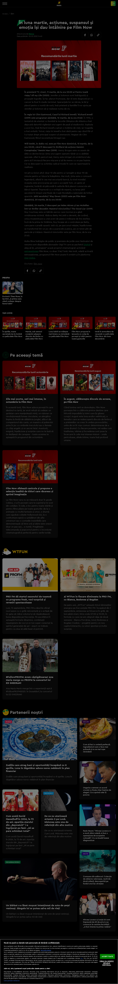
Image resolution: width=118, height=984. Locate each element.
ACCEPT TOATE (107, 956)
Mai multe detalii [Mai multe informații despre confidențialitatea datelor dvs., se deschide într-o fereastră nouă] (46, 950)
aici (82, 958)
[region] (59, 961)
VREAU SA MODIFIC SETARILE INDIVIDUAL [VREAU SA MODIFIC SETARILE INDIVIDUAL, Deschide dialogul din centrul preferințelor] (106, 963)
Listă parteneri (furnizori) (11, 980)
